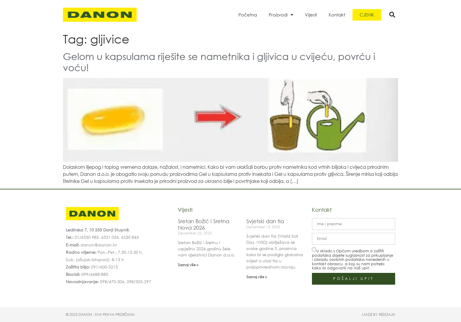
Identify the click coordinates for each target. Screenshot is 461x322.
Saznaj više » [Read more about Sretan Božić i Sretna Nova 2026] (188, 264)
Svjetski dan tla (265, 221)
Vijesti (311, 15)
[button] (392, 15)
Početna (247, 15)
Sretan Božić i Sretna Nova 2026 (203, 224)
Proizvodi (281, 15)
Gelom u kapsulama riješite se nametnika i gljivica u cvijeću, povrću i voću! (219, 61)
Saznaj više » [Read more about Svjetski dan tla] (256, 276)
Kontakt (337, 15)
